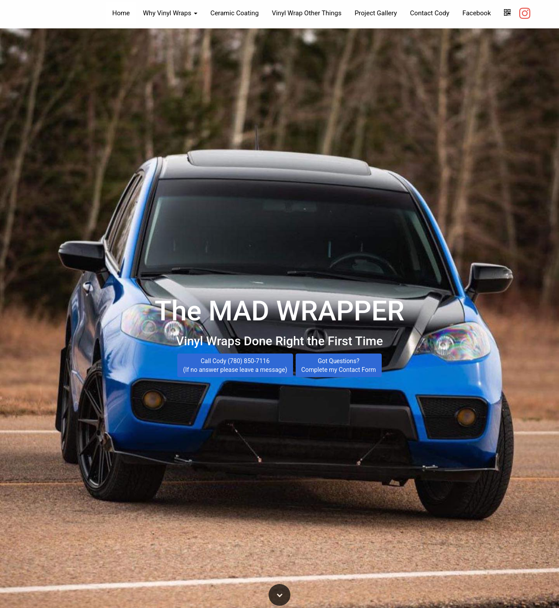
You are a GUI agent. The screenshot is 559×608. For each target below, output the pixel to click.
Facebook (476, 13)
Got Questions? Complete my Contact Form (338, 366)
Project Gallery (376, 13)
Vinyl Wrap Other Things (306, 13)
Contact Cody (429, 13)
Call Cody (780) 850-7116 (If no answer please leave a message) (235, 366)
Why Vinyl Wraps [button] (170, 13)
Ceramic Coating (234, 13)
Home (121, 13)
